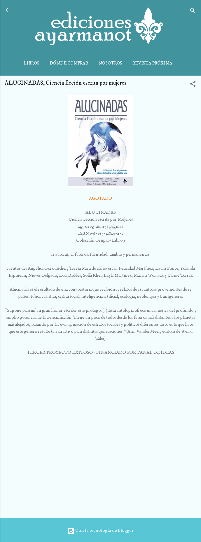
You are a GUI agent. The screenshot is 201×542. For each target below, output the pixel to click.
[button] (192, 85)
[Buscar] (192, 12)
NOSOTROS (110, 63)
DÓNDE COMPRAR (69, 63)
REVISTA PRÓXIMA (152, 63)
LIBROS (31, 63)
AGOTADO (100, 198)
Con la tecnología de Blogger (100, 531)
